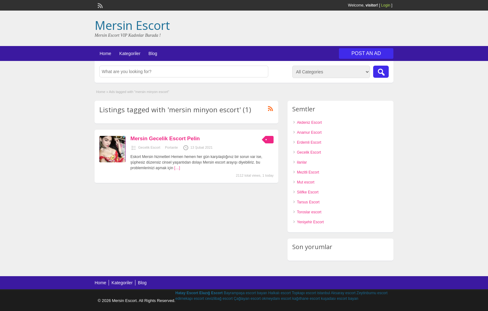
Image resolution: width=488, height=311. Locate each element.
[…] (177, 168)
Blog (152, 53)
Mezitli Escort (308, 172)
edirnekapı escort (189, 298)
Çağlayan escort (247, 298)
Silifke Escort (307, 192)
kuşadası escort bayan (339, 298)
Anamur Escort (309, 132)
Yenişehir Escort (310, 222)
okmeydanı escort (276, 298)
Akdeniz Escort (309, 122)
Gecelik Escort (149, 147)
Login (385, 5)
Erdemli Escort (309, 142)
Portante (171, 147)
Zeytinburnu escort (372, 293)
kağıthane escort (306, 298)
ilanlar (302, 162)
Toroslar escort (309, 212)
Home (105, 53)
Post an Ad (366, 53)
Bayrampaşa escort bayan (245, 293)
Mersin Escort (132, 25)
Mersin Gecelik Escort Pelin (165, 139)
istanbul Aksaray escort (336, 293)
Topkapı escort (304, 293)
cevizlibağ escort (219, 298)
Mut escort (305, 182)
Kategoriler (129, 53)
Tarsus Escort (308, 202)
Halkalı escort (279, 293)
